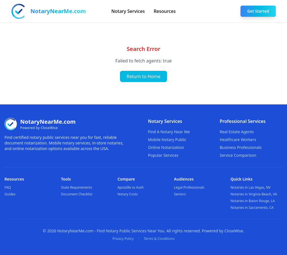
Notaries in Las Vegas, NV (250, 187)
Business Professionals (240, 147)
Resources (165, 11)
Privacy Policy (123, 239)
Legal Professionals (189, 187)
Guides (9, 194)
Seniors (180, 194)
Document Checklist (76, 194)
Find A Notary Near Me (169, 131)
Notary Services (128, 11)
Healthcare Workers (238, 139)
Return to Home (143, 76)
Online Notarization (166, 147)
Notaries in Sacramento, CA (252, 207)
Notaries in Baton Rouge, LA (252, 200)
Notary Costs (127, 194)
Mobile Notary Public (167, 139)
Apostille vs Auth (130, 187)
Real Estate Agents (237, 131)
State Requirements (76, 187)
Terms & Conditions (159, 239)
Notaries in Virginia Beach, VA (253, 194)
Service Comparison (238, 155)
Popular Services (163, 155)
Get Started (258, 11)
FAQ (7, 187)
